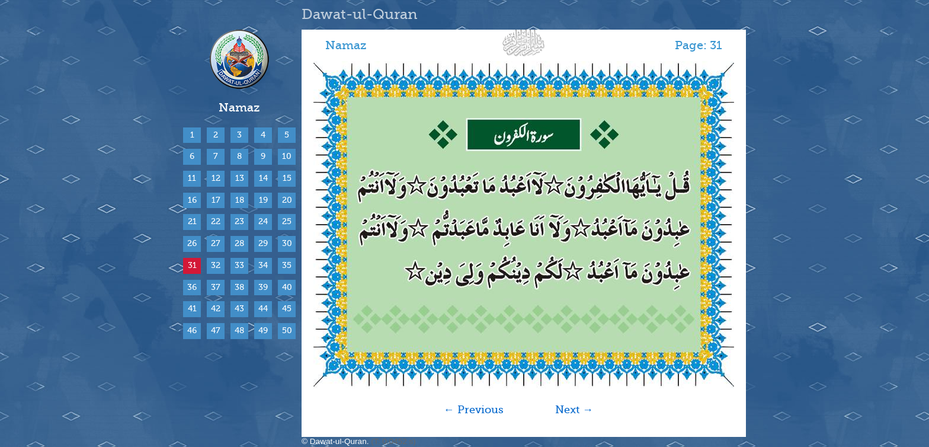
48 (239, 330)
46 (192, 330)
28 (239, 243)
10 (286, 156)
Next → (574, 410)
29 (263, 243)
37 (215, 287)
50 (287, 330)
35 (286, 265)
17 (216, 200)
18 (239, 200)
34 (263, 265)
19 (263, 200)
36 (192, 287)
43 (239, 308)
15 (287, 178)
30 (287, 243)
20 (287, 200)
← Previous (474, 410)
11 (192, 178)
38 (239, 287)
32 (215, 265)
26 (192, 243)
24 (263, 221)
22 (215, 221)
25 (286, 221)
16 (192, 200)
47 (215, 330)
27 (215, 243)
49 (263, 330)
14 (263, 178)
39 (263, 287)
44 (263, 308)
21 (192, 221)
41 (192, 308)
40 (287, 287)
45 (286, 308)
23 (239, 221)
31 (192, 265)
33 (239, 265)
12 (216, 178)
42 (215, 308)
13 (239, 178)
